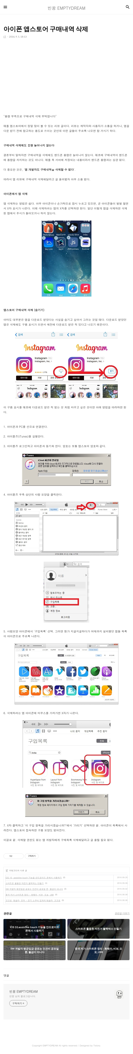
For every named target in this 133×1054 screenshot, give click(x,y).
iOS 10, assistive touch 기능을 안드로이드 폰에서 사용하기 (34, 877)
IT (7, 870)
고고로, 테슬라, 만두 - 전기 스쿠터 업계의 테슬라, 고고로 (33, 900)
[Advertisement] (66, 76)
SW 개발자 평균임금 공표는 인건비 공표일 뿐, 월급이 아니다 (34, 888)
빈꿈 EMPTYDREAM (23, 991)
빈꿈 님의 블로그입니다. (22, 996)
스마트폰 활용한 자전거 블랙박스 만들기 (25, 883)
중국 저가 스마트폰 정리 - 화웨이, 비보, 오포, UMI (30, 894)
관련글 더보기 (122, 913)
